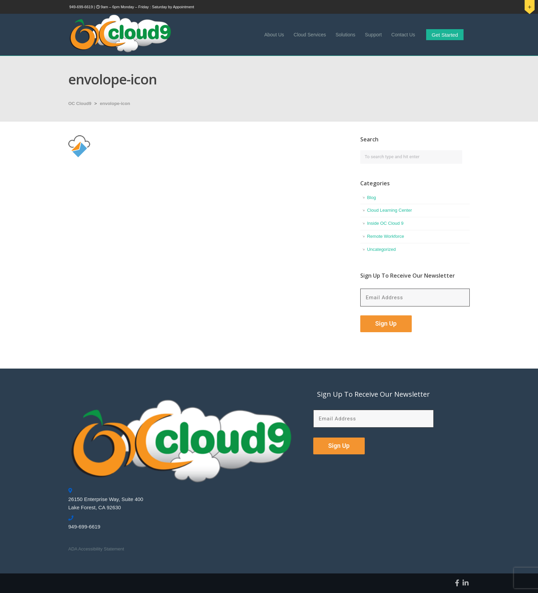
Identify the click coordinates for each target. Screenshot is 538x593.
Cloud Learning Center (389, 210)
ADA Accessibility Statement (96, 548)
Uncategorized (381, 249)
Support (373, 34)
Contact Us (403, 34)
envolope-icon (115, 103)
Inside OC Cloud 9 (385, 223)
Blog (371, 197)
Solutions (345, 34)
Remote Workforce (385, 236)
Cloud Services (310, 34)
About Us (274, 34)
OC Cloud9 (79, 103)
